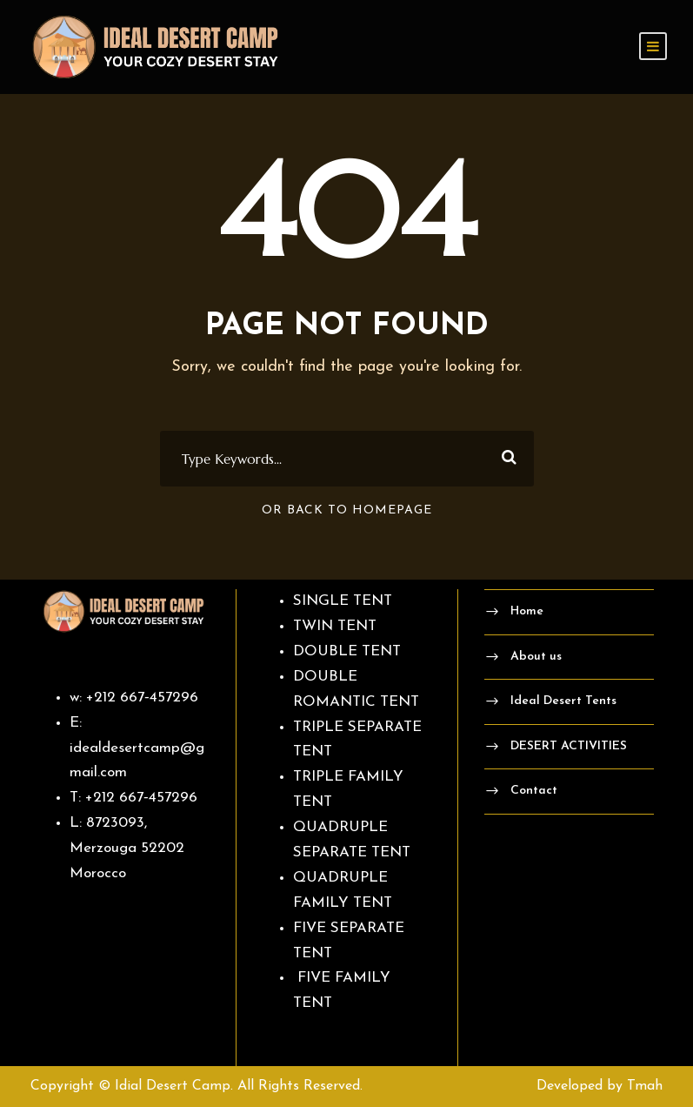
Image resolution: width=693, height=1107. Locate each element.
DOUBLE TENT (347, 651)
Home (526, 611)
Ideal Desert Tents (563, 701)
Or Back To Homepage (347, 510)
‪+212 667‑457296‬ (142, 697)
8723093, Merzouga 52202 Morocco (127, 848)
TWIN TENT (334, 626)
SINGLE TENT (342, 601)
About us (536, 656)
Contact (533, 790)
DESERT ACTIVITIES (568, 746)
